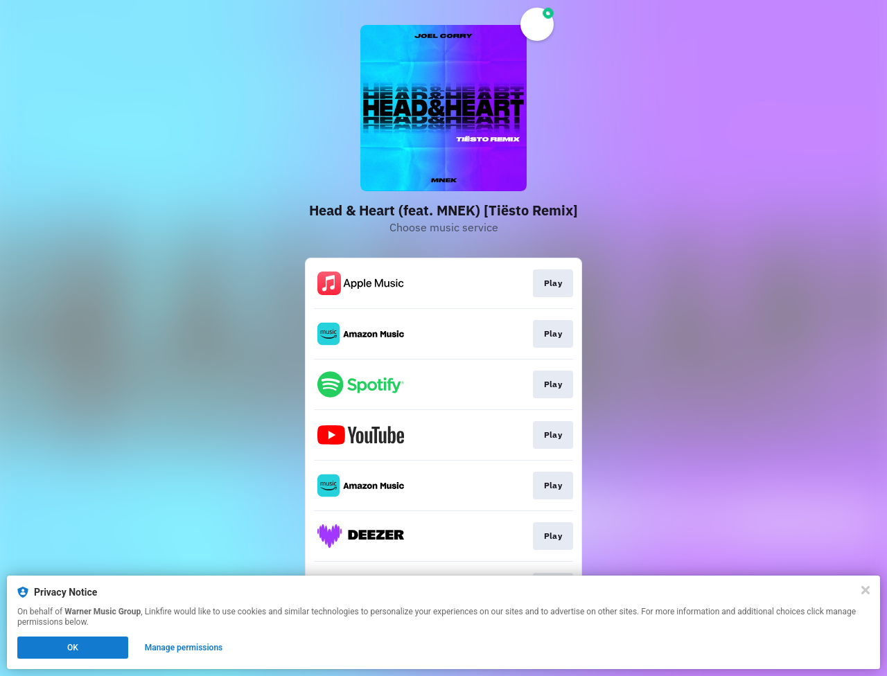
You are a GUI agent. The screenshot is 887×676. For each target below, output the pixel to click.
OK (72, 647)
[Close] (865, 590)
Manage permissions (184, 647)
